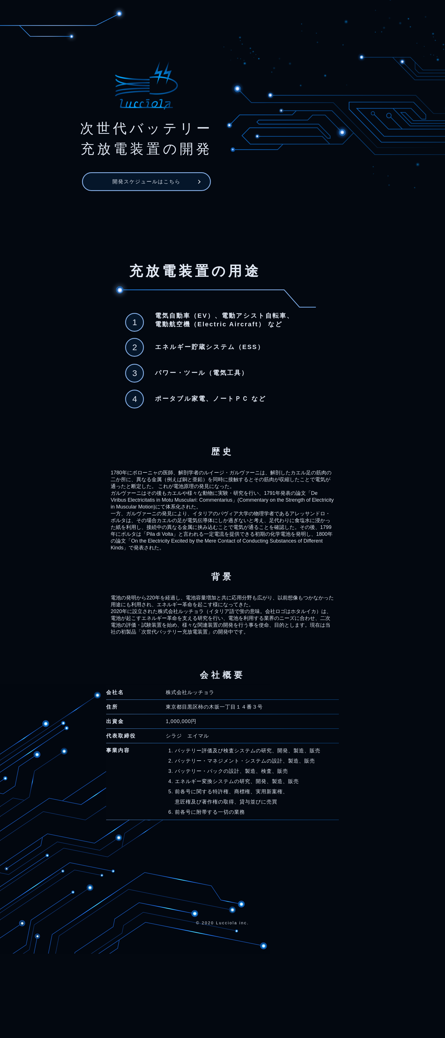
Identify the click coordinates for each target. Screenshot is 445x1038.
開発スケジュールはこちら (146, 188)
